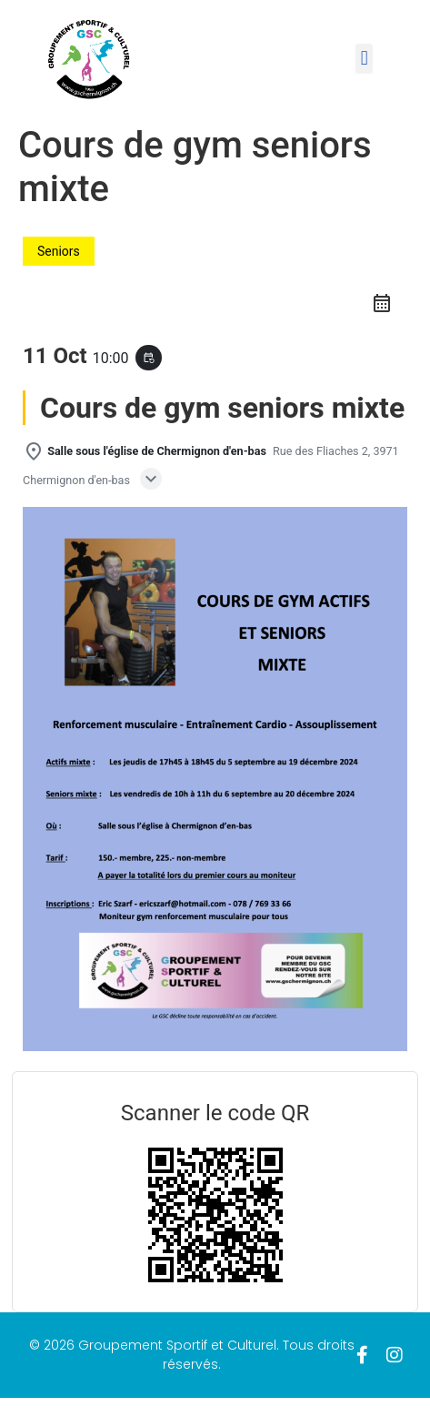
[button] (364, 59)
